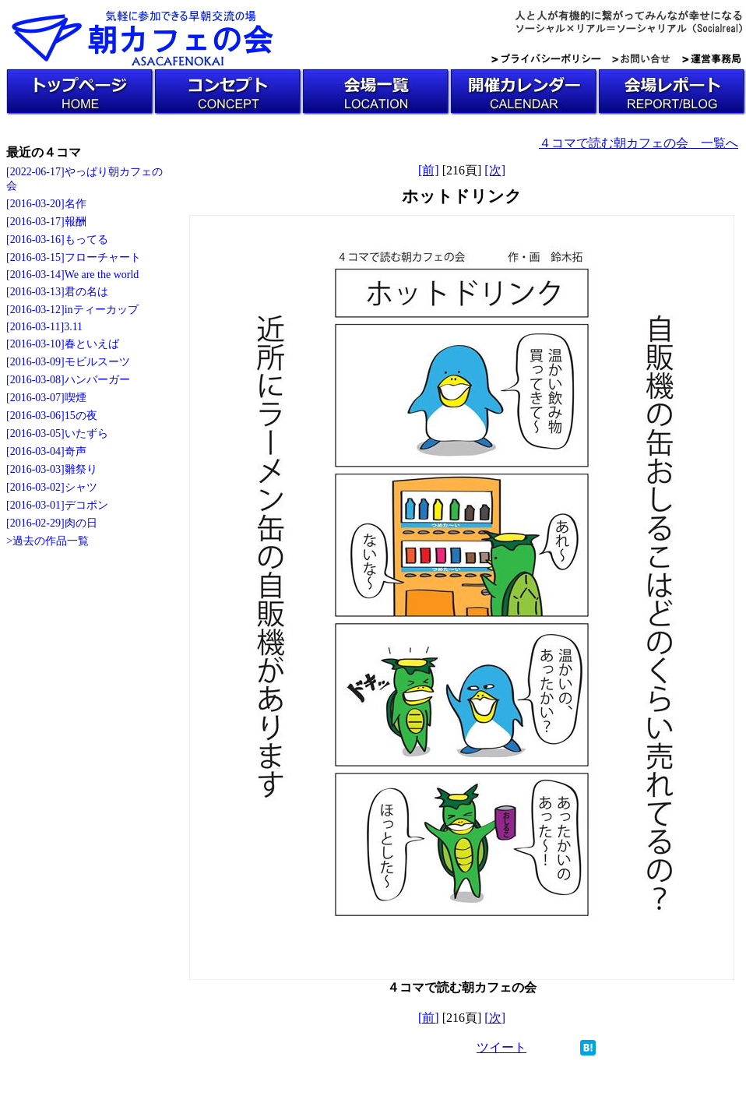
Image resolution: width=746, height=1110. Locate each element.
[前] (428, 170)
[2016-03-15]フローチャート (73, 257)
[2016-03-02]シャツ (51, 487)
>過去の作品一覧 (47, 541)
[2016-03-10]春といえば (62, 344)
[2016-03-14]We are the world (72, 274)
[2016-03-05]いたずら (57, 433)
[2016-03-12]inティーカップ (72, 309)
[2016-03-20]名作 (46, 204)
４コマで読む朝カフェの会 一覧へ (638, 143)
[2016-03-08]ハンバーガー (68, 380)
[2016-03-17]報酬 (46, 221)
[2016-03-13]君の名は (57, 292)
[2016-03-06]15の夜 (51, 415)
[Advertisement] (68, 796)
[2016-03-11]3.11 (44, 327)
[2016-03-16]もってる (57, 239)
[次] (494, 170)
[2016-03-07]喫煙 (46, 397)
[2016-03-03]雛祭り (51, 469)
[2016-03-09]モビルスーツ (68, 362)
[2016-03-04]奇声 (46, 451)
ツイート (501, 1047)
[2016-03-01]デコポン (57, 505)
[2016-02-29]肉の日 (51, 523)
